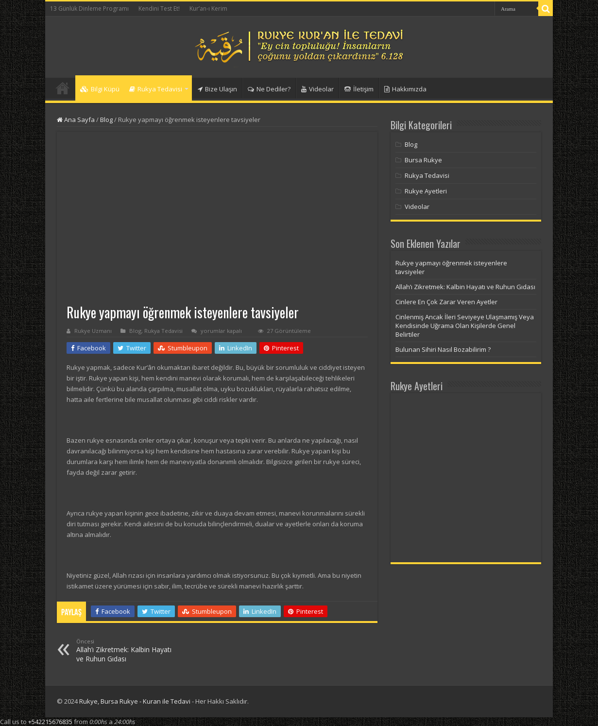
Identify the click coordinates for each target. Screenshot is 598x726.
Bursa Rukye (423, 160)
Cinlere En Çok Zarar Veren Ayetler (446, 301)
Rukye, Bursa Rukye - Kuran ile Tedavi (134, 701)
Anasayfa (62, 88)
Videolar (317, 89)
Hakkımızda (405, 89)
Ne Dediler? (269, 89)
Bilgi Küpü (100, 89)
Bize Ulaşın (217, 89)
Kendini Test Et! (159, 8)
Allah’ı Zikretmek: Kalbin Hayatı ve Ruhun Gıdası (126, 650)
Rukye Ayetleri (426, 191)
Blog (106, 119)
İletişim (359, 89)
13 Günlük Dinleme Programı (89, 8)
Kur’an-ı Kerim (208, 8)
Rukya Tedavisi (155, 89)
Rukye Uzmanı (93, 330)
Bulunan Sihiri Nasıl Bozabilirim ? (443, 349)
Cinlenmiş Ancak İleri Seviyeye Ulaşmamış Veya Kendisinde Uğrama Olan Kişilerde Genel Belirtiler (464, 325)
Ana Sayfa (76, 119)
